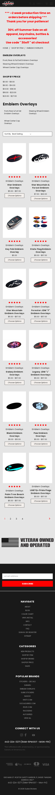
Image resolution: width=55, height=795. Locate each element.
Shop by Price (27, 662)
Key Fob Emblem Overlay (14, 250)
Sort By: (8, 134)
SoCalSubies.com (27, 703)
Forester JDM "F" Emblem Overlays (40, 312)
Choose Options (14, 195)
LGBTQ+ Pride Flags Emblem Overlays (40, 492)
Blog (27, 610)
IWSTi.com (27, 700)
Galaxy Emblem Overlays (14, 373)
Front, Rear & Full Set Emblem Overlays (20, 60)
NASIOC (27, 696)
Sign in (22, 632)
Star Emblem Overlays (14, 186)
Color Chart (27, 614)
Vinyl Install (27, 617)
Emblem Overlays (27, 689)
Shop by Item (27, 655)
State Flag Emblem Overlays (40, 250)
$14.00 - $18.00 (9, 89)
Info (27, 621)
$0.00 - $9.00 (9, 81)
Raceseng (27, 711)
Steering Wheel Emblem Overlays (18, 64)
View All (27, 718)
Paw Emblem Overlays (41, 434)
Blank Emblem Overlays (14, 434)
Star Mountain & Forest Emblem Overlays (41, 187)
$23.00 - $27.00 (10, 96)
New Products (27, 651)
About (27, 607)
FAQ (27, 628)
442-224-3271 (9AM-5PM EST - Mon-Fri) (27, 741)
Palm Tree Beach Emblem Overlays (14, 496)
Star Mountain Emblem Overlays (14, 312)
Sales (27, 666)
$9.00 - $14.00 (9, 85)
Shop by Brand (27, 659)
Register (32, 632)
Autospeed (27, 714)
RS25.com (27, 707)
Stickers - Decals (27, 681)
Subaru (27, 685)
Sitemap (27, 636)
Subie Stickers (27, 692)
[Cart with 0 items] (46, 3)
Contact (27, 625)
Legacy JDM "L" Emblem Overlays (40, 373)
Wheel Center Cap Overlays (16, 67)
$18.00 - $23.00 (9, 92)
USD (39, 3)
